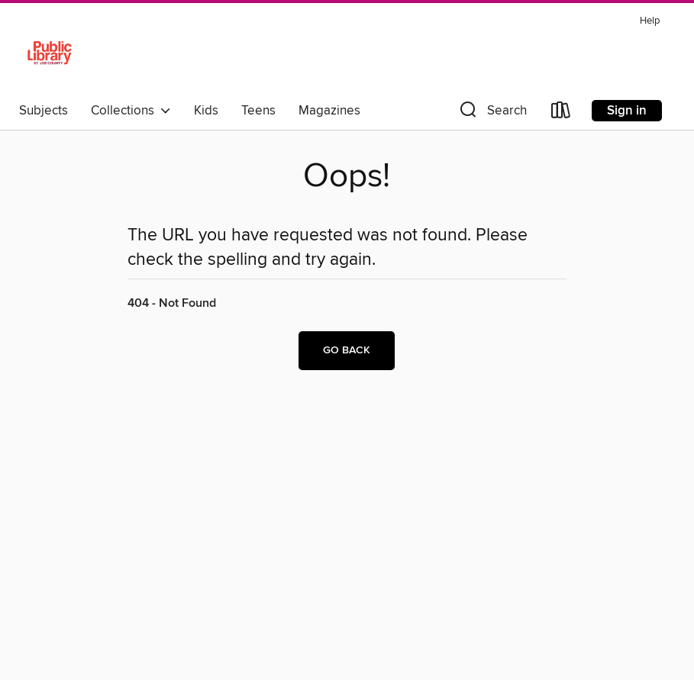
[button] (491, 113)
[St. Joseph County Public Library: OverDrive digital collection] (50, 52)
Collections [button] (131, 110)
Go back (346, 350)
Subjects (43, 110)
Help (650, 21)
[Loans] (561, 113)
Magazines (329, 110)
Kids (206, 110)
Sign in (627, 110)
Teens (258, 110)
